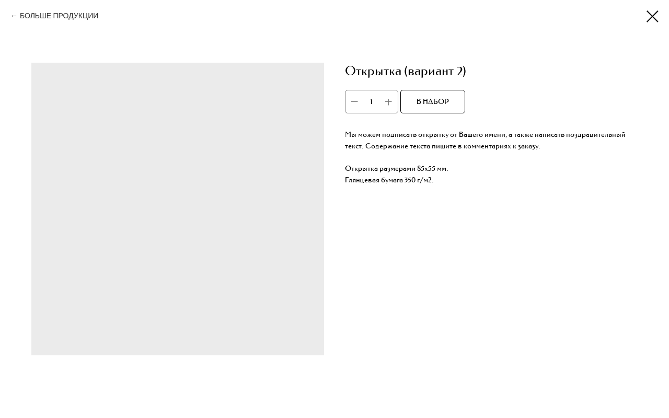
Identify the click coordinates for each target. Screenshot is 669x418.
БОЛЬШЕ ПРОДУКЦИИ (59, 15)
